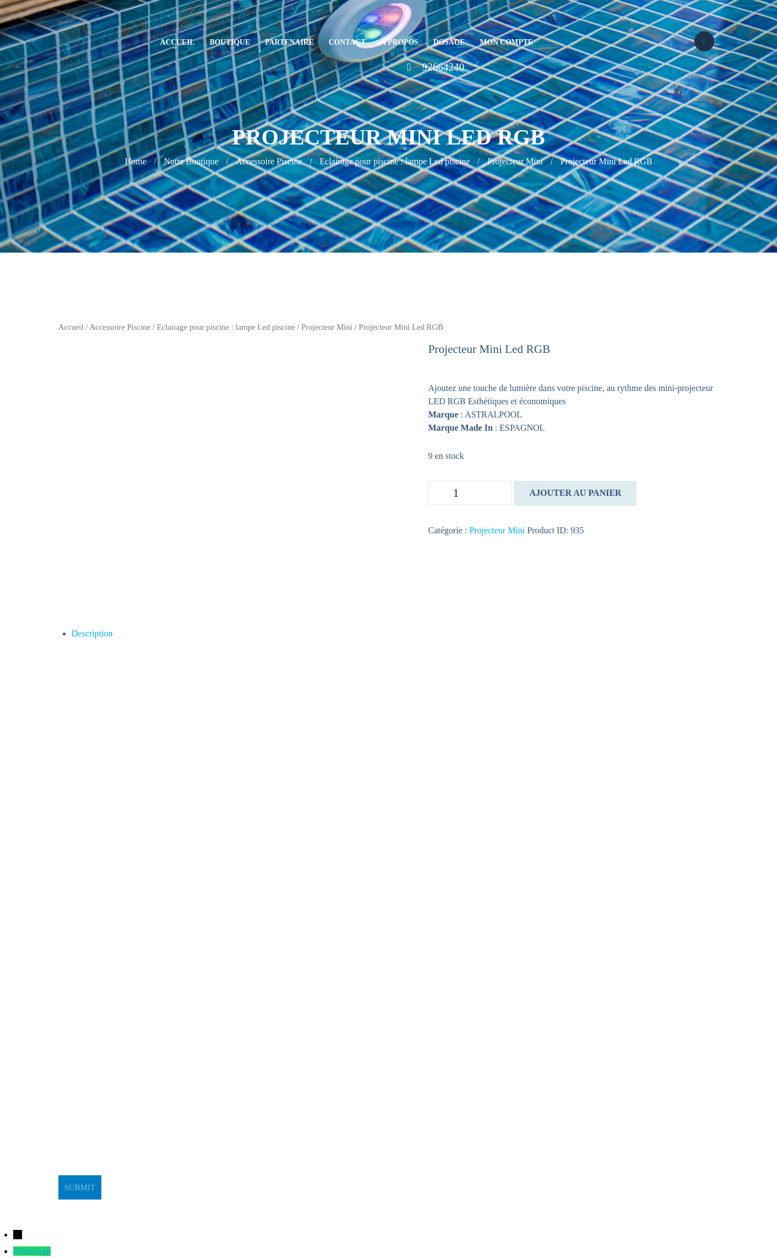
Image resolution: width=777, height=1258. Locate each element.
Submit (79, 1187)
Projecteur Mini (515, 161)
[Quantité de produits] (470, 493)
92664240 (443, 67)
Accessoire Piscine (269, 161)
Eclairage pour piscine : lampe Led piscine (395, 161)
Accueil (71, 327)
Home (135, 161)
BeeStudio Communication (410, 1206)
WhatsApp (32, 1251)
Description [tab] (92, 633)
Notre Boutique (191, 161)
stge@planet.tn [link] (84, 1027)
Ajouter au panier (576, 492)
